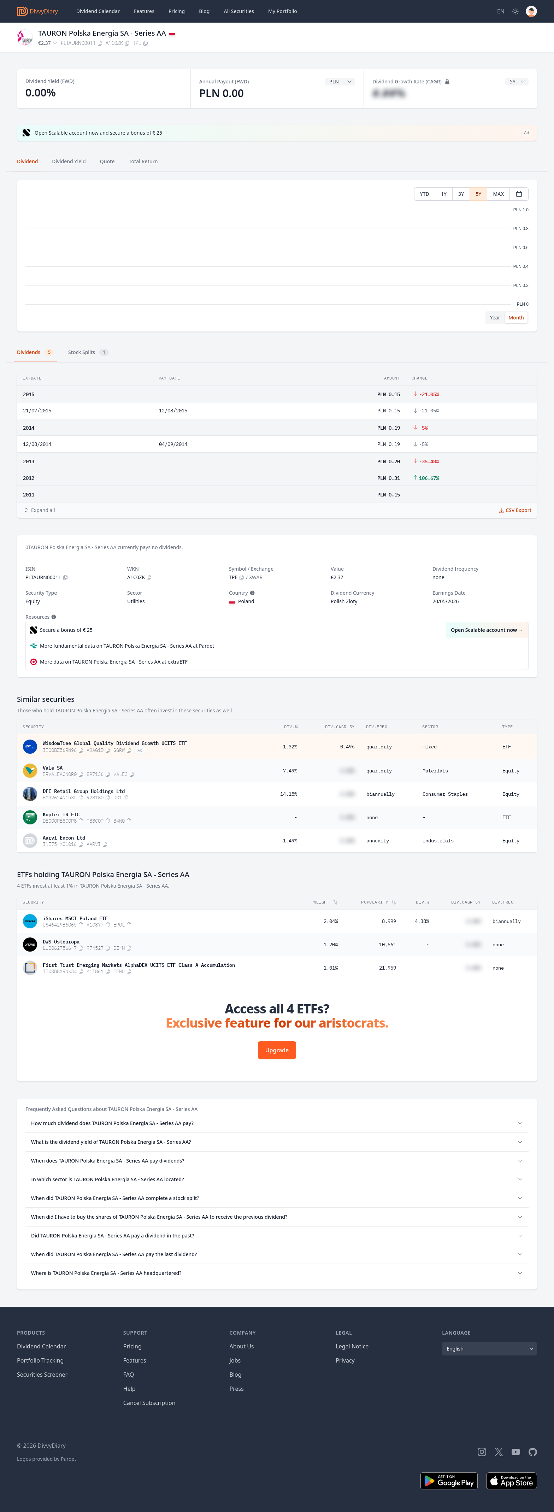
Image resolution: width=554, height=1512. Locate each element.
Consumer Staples (445, 794)
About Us (242, 1346)
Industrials (438, 840)
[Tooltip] (251, 593)
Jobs (235, 1360)
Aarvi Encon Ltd (64, 837)
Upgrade (277, 1050)
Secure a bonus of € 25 (66, 629)
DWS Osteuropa (61, 941)
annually (377, 840)
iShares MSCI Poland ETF (75, 917)
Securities (239, 11)
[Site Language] (500, 11)
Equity (510, 770)
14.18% (288, 794)
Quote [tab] (107, 161)
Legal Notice (352, 1346)
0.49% (347, 746)
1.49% (290, 840)
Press (237, 1389)
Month (516, 317)
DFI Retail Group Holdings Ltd (84, 790)
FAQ (128, 1374)
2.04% (331, 921)
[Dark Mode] (515, 11)
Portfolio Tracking (40, 1360)
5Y (478, 193)
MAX (498, 193)
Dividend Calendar (98, 11)
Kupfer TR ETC (61, 813)
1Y (444, 193)
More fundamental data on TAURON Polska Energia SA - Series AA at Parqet (127, 645)
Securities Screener (42, 1374)
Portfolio (282, 11)
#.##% (388, 93)
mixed (430, 746)
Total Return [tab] (143, 161)
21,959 (387, 968)
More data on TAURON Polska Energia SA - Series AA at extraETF (114, 661)
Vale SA (53, 767)
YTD (424, 193)
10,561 (387, 944)
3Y (461, 193)
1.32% (290, 746)
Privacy (345, 1360)
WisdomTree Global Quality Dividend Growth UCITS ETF (115, 742)
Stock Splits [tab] (88, 352)
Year (495, 317)
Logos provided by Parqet (46, 1458)
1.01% (331, 968)
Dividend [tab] (27, 161)
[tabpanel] (277, 256)
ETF (506, 746)
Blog (236, 1374)
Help (129, 1389)
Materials (435, 770)
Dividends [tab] (35, 352)
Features (144, 11)
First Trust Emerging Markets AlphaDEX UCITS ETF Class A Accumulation (139, 964)
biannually (380, 794)
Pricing (177, 11)
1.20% (331, 944)
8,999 (389, 921)
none (372, 817)
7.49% (290, 770)
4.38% (422, 921)
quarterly (379, 746)
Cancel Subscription (149, 1403)
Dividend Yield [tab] (69, 161)
